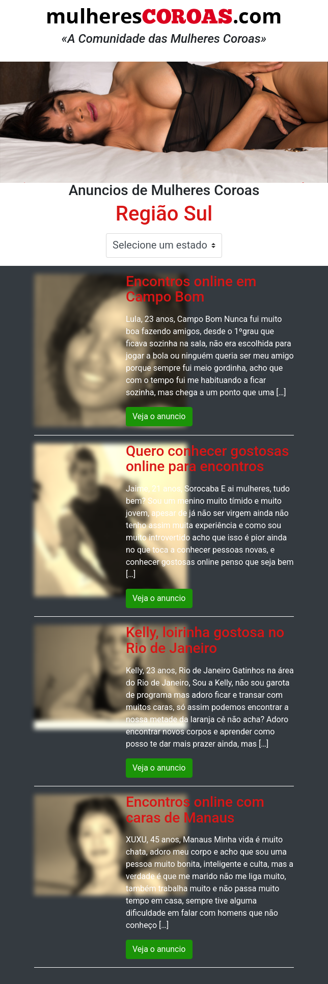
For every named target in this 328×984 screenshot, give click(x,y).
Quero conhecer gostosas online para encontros (207, 459)
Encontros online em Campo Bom (191, 289)
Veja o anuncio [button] (159, 416)
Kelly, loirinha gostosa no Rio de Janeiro (205, 640)
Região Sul (164, 214)
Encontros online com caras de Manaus (195, 810)
